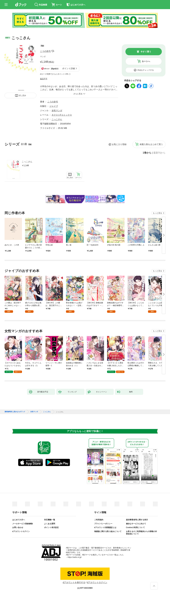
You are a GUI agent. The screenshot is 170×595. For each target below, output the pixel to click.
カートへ (146, 61)
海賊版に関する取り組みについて (107, 531)
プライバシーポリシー (103, 524)
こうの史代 (45, 51)
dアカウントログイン (21, 531)
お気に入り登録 (119, 144)
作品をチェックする (145, 70)
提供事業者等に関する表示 (137, 520)
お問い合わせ (17, 527)
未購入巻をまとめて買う (151, 144)
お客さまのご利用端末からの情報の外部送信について (141, 532)
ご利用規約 (98, 520)
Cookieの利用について (135, 527)
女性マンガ (57, 110)
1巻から (147, 153)
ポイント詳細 (68, 68)
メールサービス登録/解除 (22, 524)
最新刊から (159, 153)
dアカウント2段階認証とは (105, 527)
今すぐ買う (146, 51)
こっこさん (27, 161)
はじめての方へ (18, 520)
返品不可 (43, 79)
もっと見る (157, 213)
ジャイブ (53, 106)
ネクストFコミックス (62, 115)
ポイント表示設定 (51, 527)
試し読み (22, 95)
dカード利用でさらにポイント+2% (54, 74)
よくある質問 (49, 524)
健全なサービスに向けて (136, 524)
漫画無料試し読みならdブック (15, 411)
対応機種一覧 (49, 520)
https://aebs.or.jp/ (75, 557)
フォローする (52, 51)
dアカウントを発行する (74, 582)
